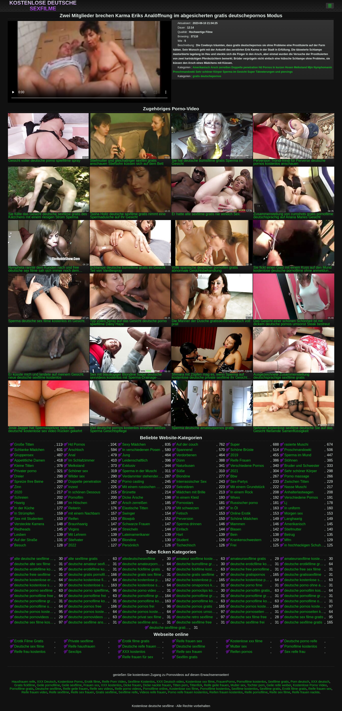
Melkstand (300, 67)
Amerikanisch (201, 67)
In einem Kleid (187, 497)
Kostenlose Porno (70, 681)
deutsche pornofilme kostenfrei (88, 601)
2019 (234, 455)
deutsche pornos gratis (194, 606)
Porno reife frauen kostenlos (188, 692)
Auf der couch (187, 444)
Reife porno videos (128, 688)
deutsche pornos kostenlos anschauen (304, 606)
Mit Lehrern (77, 534)
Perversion (184, 519)
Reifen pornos (241, 652)
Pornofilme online (155, 688)
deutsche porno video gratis (142, 590)
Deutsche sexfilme (190, 646)
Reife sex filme (279, 692)
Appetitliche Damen (29, 460)
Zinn (17, 487)
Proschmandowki (184, 71)
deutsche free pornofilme (249, 569)
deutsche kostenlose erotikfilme (34, 580)
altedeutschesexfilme (138, 559)
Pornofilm (75, 497)
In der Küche (24, 508)
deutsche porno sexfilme (33, 590)
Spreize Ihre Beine (28, 481)
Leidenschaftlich (135, 460)
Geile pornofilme (48, 685)
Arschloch (76, 450)
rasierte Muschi (296, 444)
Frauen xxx (91, 685)
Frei (233, 545)
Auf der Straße (25, 540)
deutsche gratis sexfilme (195, 574)
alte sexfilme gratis (83, 559)
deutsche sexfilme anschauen (88, 622)
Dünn (180, 460)
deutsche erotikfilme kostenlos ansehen (88, 569)
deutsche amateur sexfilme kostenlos (88, 564)
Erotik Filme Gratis (28, 641)
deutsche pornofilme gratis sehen (34, 601)
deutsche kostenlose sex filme (304, 580)
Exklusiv (128, 466)
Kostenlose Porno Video (310, 685)
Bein (233, 534)
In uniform (292, 508)
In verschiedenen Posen (141, 450)
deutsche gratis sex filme (141, 574)
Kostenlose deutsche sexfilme (42, 5)
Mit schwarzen (187, 508)
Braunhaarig (77, 524)
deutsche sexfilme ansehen (142, 622)
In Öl (234, 508)
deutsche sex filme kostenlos (34, 622)
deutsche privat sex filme (141, 617)
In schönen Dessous (84, 492)
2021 (234, 471)
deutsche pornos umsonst (196, 612)
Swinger (128, 513)
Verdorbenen (186, 455)
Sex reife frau (294, 652)
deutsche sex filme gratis (303, 617)
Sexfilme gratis (278, 681)
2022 (72, 545)
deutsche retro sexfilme (194, 617)
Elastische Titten (135, 508)
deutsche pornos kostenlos (250, 606)
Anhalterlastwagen (299, 492)
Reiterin (74, 508)
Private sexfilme (80, 641)
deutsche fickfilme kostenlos (196, 569)
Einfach (182, 529)
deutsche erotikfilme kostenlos (34, 569)
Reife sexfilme (59, 692)
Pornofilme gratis (22, 688)
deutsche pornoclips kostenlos (196, 590)
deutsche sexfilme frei (247, 622)
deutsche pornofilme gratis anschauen (196, 596)
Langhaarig (293, 519)
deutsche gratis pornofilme (88, 574)
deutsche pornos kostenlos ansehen (34, 612)
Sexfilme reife (128, 692)
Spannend (184, 450)
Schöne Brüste (241, 450)
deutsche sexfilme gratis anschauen (169, 627)
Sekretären (185, 487)
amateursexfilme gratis (248, 559)
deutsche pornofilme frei (87, 596)
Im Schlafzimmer (81, 460)
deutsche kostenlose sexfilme (88, 585)
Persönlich (130, 545)
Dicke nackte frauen (157, 685)
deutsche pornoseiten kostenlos (304, 612)
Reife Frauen (240, 460)
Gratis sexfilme (106, 692)
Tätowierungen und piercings (274, 71)
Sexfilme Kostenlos (141, 681)
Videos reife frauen (153, 692)
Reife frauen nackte (306, 692)
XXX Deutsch (46, 681)
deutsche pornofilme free (33, 596)
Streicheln (130, 529)
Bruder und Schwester (301, 466)
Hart (179, 534)
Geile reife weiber (278, 685)
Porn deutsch (300, 681)
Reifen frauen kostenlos (226, 692)
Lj (285, 503)
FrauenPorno (225, 681)
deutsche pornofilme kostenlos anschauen (196, 601)
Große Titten (24, 444)
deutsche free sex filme (302, 569)
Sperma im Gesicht (235, 71)
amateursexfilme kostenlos (304, 559)
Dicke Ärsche (132, 497)
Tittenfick (195, 685)
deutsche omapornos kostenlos (196, 585)
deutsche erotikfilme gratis (304, 564)
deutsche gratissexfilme (302, 574)
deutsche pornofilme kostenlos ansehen (250, 601)
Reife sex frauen (189, 652)
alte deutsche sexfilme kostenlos (34, 559)
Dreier (19, 476)
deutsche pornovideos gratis (34, 617)
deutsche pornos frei (138, 606)
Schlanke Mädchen (29, 450)
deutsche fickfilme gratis (141, 569)
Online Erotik (240, 513)
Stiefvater (75, 540)
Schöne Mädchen (244, 519)
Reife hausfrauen (81, 646)
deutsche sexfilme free (194, 622)
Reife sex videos (101, 688)
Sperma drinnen (189, 524)
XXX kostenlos (133, 652)
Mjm (310, 67)
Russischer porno (244, 503)
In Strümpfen (24, 513)
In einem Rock (241, 492)
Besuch (20, 545)
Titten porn (180, 685)
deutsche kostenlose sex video (34, 585)
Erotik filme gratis (135, 641)
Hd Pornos (265, 67)
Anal (71, 455)
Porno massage (296, 476)
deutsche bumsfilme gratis (196, 564)
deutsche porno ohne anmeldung (304, 585)
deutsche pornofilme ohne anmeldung (304, 601)
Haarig (19, 503)
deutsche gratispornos (247, 574)
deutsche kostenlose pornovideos (250, 580)
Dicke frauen (132, 685)
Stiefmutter (292, 529)
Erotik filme (92, 681)
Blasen (235, 529)
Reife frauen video (34, 692)
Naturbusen (185, 466)
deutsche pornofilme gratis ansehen (250, 596)
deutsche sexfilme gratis (303, 622)
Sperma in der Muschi (139, 471)
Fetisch (182, 513)
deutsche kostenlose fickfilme (88, 580)
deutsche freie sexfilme (32, 574)
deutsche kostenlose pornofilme (142, 580)
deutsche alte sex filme (32, 564)
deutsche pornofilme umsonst (34, 606)
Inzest (73, 487)
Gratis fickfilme (24, 685)
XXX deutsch (320, 681)
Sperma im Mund (297, 455)
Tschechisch (186, 545)
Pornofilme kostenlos (300, 646)
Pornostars (184, 503)
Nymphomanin (323, 67)
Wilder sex (76, 476)
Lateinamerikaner (136, 534)
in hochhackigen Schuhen (304, 545)
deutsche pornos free (84, 606)
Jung (126, 455)
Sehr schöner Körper (209, 71)
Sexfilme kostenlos (244, 688)
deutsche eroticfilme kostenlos (250, 564)
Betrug (289, 534)
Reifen (73, 519)
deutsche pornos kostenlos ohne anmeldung (88, 612)
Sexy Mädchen (134, 444)
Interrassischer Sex (191, 481)
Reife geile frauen (216, 685)
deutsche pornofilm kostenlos (304, 590)
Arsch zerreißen (221, 67)
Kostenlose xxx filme (246, 641)
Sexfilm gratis (187, 657)
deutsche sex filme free (248, 617)
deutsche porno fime (246, 585)
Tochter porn (256, 685)
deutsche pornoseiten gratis (250, 612)
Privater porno (25, 471)
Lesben (20, 534)
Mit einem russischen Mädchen (142, 487)
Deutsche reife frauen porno (142, 646)
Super (251, 71)
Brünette (129, 492)
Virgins (73, 529)
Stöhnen (291, 460)
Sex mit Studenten (28, 519)
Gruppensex (24, 455)
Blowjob (128, 519)
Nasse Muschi (295, 487)
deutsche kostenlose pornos (196, 580)
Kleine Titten (24, 466)
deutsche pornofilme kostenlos (142, 601)
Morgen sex (293, 513)
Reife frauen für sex (137, 657)
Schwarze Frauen (136, 524)
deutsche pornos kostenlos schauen (142, 612)
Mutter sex (238, 646)
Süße (180, 471)
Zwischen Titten (296, 481)
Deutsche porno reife (300, 641)
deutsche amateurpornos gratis (142, 564)
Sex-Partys (239, 481)
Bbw (233, 476)
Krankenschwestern (245, 540)
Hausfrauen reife (23, 681)
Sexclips (74, 652)
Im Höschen (77, 503)
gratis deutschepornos (207, 76)
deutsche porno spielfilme (88, 590)
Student (182, 540)
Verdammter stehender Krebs (142, 476)
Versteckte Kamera (29, 524)
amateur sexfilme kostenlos (196, 559)
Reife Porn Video (114, 681)
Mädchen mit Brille (191, 492)
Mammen (237, 524)
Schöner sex (78, 471)
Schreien (21, 497)
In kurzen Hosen (283, 67)
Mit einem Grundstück (247, 487)
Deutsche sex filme (29, 646)
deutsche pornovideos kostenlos (88, 617)
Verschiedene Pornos (247, 466)
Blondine (183, 476)
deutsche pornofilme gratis (142, 596)
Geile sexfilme (72, 685)
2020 (18, 492)
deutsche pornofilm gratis (250, 590)
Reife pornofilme (256, 692)
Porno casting (133, 481)
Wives (235, 497)
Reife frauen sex (189, 641)
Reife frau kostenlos (29, 652)
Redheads (22, 529)
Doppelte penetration (244, 67)
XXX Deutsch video (170, 681)
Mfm (287, 540)
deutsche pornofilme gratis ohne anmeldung (304, 596)
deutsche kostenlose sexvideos (142, 585)
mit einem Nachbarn (84, 513)
